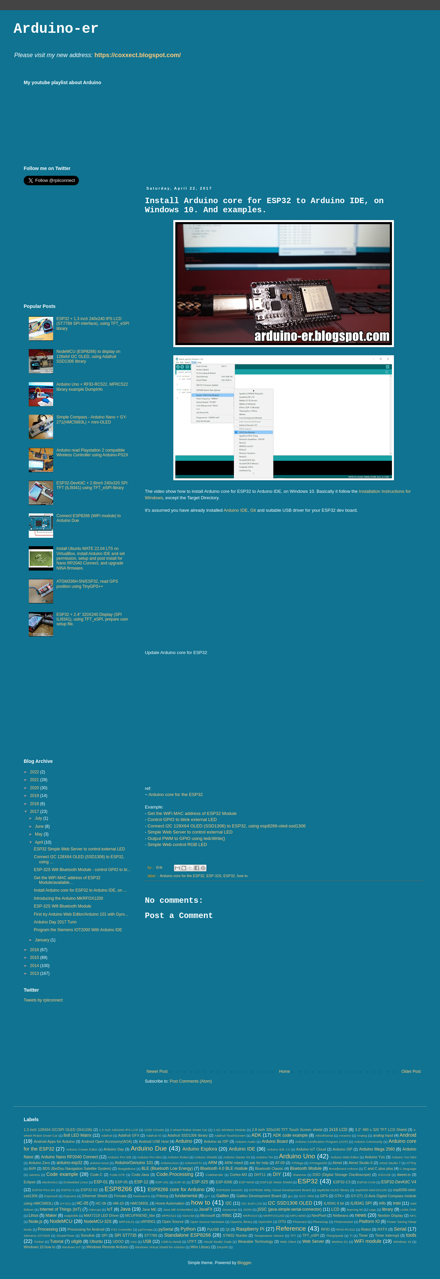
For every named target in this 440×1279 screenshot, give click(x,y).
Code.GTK (117, 1175)
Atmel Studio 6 (361, 1163)
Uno (134, 1242)
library (387, 1209)
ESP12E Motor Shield (276, 1182)
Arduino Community (368, 1141)
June (40, 826)
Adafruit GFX (128, 1135)
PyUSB (213, 1229)
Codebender (214, 1175)
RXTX (382, 1229)
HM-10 (118, 1203)
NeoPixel (319, 1215)
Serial (400, 1229)
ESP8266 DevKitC (229, 1190)
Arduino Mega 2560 (377, 1149)
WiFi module (367, 1241)
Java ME (149, 1209)
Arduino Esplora (199, 1149)
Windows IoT (71, 1247)
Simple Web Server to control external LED (190, 832)
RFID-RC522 (345, 1229)
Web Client (288, 1242)
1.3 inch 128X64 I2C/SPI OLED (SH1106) (58, 1130)
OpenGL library (241, 1222)
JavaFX (206, 1209)
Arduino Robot (178, 1157)
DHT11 (260, 1175)
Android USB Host (154, 1141)
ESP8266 (118, 1188)
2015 (35, 957)
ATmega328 (318, 1163)
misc (227, 1215)
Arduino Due (149, 1148)
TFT (293, 1235)
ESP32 (229, 876)
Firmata (120, 1196)
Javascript (229, 1209)
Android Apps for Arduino (54, 1141)
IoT (110, 1209)
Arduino (183, 1141)
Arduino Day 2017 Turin (55, 922)
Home (284, 1071)
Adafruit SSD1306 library (188, 1135)
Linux (33, 1215)
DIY (277, 1174)
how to (242, 876)
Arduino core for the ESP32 (176, 794)
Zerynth (222, 1247)
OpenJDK (265, 1222)
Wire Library (200, 1247)
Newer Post (157, 1071)
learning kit (355, 1209)
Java (125, 1209)
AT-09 (280, 1163)
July (39, 818)
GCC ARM (306, 1196)
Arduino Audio (245, 1141)
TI (351, 1235)
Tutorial (57, 1241)
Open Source (173, 1222)
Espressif (51, 1196)
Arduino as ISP (216, 1141)
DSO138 (384, 1175)
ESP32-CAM (366, 1182)
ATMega (297, 1163)
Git (253, 510)
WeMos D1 (340, 1242)
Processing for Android (85, 1229)
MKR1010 (250, 1215)
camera (34, 1175)
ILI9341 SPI (361, 1203)
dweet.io (404, 1175)
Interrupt (95, 1209)
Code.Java (140, 1175)
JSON (247, 1209)
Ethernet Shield (94, 1196)
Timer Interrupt (387, 1235)
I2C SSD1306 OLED (290, 1203)
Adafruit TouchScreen (230, 1135)
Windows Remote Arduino (107, 1247)
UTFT (192, 1241)
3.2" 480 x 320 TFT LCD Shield (381, 1130)
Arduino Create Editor (81, 1149)
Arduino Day (114, 1149)
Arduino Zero (39, 1163)
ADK (256, 1135)
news (361, 1215)
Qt (227, 1229)
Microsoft (207, 1215)
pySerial (165, 1229)
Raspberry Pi (250, 1229)
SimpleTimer (65, 1235)
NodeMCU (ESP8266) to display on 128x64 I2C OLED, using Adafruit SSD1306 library (88, 356)
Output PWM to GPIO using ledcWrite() (186, 838)
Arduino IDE (236, 510)
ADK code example (290, 1135)
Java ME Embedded (178, 1209)
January (42, 940)
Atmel (337, 1163)
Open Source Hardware (207, 1222)
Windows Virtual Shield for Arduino (160, 1247)
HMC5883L (139, 1203)
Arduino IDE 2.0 (278, 1149)
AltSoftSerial (324, 1135)
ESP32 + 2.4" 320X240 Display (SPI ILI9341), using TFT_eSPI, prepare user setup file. (92, 619)
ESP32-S (67, 1190)
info (382, 1203)
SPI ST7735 (125, 1235)
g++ (208, 1196)
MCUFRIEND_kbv (140, 1215)
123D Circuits (154, 1130)
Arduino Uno (297, 1156)
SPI (104, 1235)
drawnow (299, 1175)
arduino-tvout (99, 1163)
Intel (397, 1203)
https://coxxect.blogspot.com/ (137, 55)
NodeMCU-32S (97, 1221)
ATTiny (411, 1163)
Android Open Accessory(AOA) (106, 1141)
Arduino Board (275, 1141)
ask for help (258, 1163)
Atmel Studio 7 (389, 1163)
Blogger (244, 1262)
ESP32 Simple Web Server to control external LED (79, 849)
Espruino (70, 1196)
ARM (212, 1162)
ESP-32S (213, 876)
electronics (50, 1182)
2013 (35, 973)
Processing (48, 1229)
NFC (413, 1215)
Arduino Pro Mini (149, 1157)
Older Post (411, 1071)
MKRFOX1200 (273, 1215)
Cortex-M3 (238, 1175)
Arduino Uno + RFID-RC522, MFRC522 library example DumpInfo (92, 386)
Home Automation (169, 1203)
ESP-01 (101, 1182)
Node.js (36, 1221)
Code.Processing (175, 1174)
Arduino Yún (375, 1157)
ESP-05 (121, 1182)
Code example (62, 1174)
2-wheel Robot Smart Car (188, 1130)
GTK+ (339, 1196)
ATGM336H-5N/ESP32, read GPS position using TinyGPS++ (87, 583)
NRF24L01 (126, 1222)
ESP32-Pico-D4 (43, 1190)
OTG (282, 1222)
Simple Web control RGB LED (177, 844)
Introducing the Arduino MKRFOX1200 (68, 898)
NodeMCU (61, 1221)
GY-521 (65, 1203)
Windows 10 (402, 1242)
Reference (291, 1228)
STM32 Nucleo (235, 1235)
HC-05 (82, 1203)
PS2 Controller (121, 1229)
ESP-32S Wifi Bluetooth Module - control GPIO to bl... (82, 869)
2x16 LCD (338, 1129)
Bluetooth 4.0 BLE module (224, 1168)
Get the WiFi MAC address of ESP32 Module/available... (67, 880)
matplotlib (71, 1215)
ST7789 (150, 1235)
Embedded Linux (76, 1182)
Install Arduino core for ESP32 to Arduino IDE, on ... (80, 890)
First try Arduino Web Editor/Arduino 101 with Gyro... (81, 914)
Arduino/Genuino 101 (134, 1162)
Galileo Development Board (258, 1196)
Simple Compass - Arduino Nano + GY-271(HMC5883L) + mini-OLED (92, 419)
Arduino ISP (342, 1149)
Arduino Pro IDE (119, 1157)
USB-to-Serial (171, 1242)
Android (407, 1135)
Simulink (88, 1235)
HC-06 (100, 1203)
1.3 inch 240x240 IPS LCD (118, 1130)
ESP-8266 (224, 1182)
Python (188, 1229)
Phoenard (300, 1222)
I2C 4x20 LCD (251, 1203)
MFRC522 (168, 1215)
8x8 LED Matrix (77, 1135)
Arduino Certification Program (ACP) (321, 1141)
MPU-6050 (298, 1215)
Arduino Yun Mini (404, 1157)
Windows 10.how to (40, 1247)
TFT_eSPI (310, 1235)
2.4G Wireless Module (230, 1130)
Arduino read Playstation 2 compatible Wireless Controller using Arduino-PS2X (92, 452)
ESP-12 (141, 1182)
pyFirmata (145, 1229)
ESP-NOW (247, 1182)
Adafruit (106, 1135)
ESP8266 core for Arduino (176, 1189)
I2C (228, 1203)
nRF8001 (147, 1222)
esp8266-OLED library (333, 1190)
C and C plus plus (378, 1168)
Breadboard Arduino (343, 1169)
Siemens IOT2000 (37, 1235)
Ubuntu (96, 1241)
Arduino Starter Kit (236, 1157)
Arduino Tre (264, 1157)
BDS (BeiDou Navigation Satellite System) (77, 1168)
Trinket (39, 1242)
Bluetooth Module (306, 1168)
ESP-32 (180, 1182)
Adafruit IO (153, 1135)
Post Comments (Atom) (191, 1081)
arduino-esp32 (70, 1162)
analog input (383, 1135)
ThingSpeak (334, 1235)
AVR (32, 1168)
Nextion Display (390, 1215)
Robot (366, 1229)
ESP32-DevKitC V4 (399, 1182)
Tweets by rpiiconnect (43, 1000)
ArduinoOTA (193, 1163)
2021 (35, 779)
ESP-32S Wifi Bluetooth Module (62, 906)
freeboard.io (141, 1196)
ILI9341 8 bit (334, 1203)
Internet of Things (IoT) (60, 1209)
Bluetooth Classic (269, 1168)
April (39, 842)
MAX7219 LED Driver (101, 1215)
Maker (51, 1215)
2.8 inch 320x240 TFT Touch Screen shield (287, 1130)
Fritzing (162, 1196)
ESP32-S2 (89, 1190)
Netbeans (340, 1215)
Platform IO (369, 1221)
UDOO (118, 1241)
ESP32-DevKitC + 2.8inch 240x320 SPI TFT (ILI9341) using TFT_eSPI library (92, 485)
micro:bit (188, 1215)
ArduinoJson (169, 1163)
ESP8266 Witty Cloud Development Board (280, 1190)
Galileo (222, 1195)
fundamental (186, 1195)
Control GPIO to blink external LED (182, 819)
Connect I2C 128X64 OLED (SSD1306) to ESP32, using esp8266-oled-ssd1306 (227, 825)
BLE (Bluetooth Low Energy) (167, 1168)
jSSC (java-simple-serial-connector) (290, 1209)
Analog (362, 1135)
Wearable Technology (255, 1241)
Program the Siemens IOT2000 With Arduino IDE (78, 929)
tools (411, 1235)
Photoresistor (343, 1222)
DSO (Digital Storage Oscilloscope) (342, 1175)
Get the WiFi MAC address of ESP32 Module (192, 813)
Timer (363, 1235)
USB (147, 1241)
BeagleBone (126, 1169)
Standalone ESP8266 (187, 1235)
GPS (324, 1196)
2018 (35, 803)
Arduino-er (56, 29)
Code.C (96, 1175)
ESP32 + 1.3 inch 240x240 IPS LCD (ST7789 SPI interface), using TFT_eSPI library (93, 323)
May (39, 834)
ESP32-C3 (341, 1182)
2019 (35, 795)
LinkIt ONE (408, 1209)
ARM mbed (233, 1163)
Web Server (313, 1241)
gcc (290, 1196)
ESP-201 (162, 1182)
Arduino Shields (206, 1157)
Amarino (345, 1135)
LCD (335, 1209)
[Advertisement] (202, 127)
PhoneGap (320, 1222)
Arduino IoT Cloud (311, 1149)
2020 (35, 788)
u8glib (76, 1241)
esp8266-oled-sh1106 (371, 1190)
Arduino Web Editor (344, 1157)
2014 (35, 965)
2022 (35, 772)
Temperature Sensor (269, 1235)
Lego (372, 1209)
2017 (35, 811)
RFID (325, 1229)
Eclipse (30, 1182)
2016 (35, 949)
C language (408, 1169)
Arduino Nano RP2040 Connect (69, 1157)
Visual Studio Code (217, 1242)
